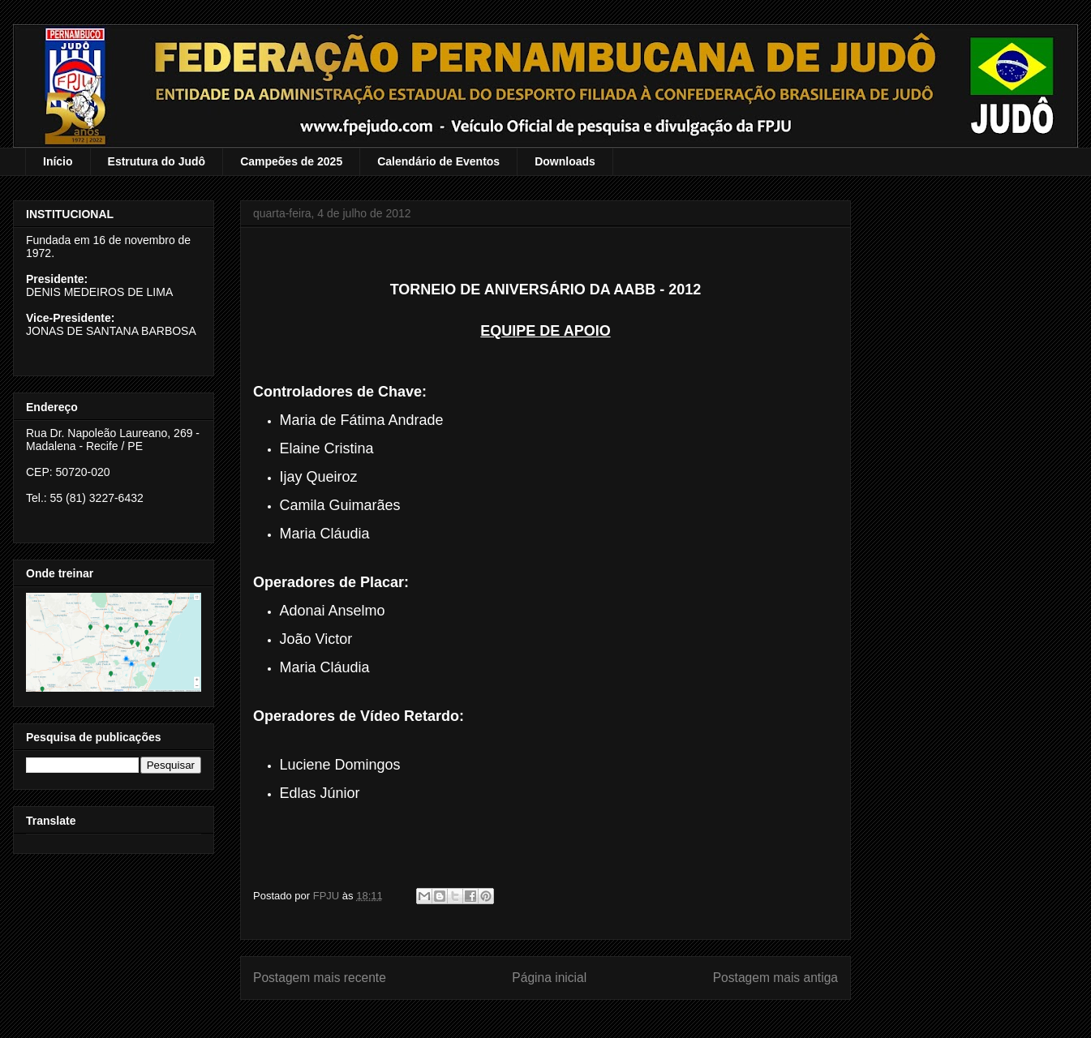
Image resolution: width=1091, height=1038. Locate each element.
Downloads (565, 161)
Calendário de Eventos (438, 161)
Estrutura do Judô (157, 161)
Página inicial (549, 977)
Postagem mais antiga (775, 977)
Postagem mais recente (319, 977)
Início (58, 161)
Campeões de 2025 (291, 161)
